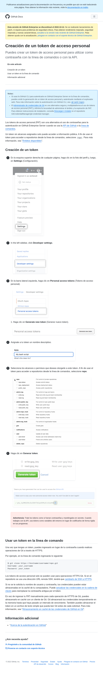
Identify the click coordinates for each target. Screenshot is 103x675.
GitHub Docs (17, 17)
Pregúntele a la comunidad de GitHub (23, 644)
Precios (92, 662)
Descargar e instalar (62, 111)
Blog (57, 664)
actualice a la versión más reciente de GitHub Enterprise (60, 33)
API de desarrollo (40, 664)
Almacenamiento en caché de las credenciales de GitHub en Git (53, 609)
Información (65, 664)
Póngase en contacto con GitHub (76, 662)
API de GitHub (70, 125)
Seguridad (44, 662)
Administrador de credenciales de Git (29, 105)
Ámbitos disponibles (32, 141)
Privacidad (34, 662)
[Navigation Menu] (94, 16)
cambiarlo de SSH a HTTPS (78, 579)
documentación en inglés (77, 7)
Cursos (50, 664)
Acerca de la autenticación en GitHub (28, 625)
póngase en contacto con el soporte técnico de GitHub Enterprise (65, 35)
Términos (25, 662)
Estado (52, 662)
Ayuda (59, 662)
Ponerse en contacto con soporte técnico (25, 648)
